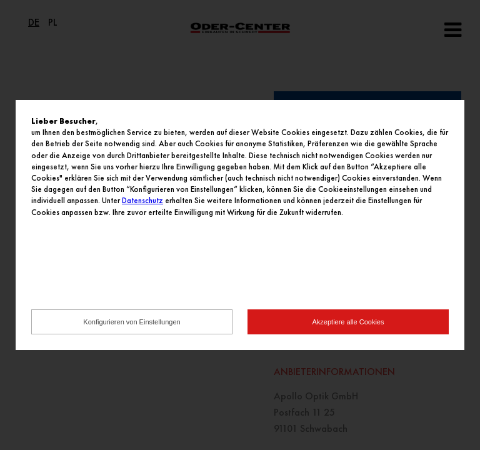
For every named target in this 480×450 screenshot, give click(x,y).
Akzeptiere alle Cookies (348, 322)
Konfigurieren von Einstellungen (131, 322)
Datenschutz (142, 200)
